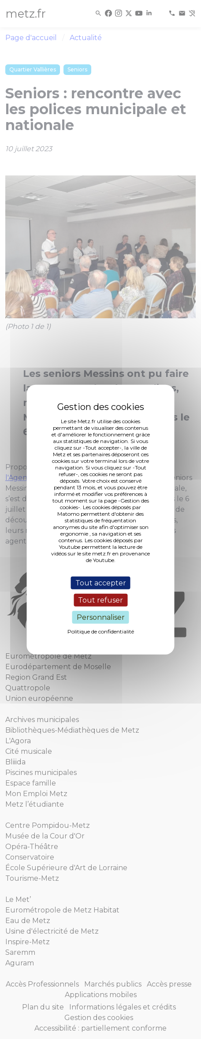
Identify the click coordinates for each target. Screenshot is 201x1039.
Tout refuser (100, 600)
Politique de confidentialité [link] (100, 631)
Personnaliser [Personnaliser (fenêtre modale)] (101, 617)
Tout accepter (100, 582)
